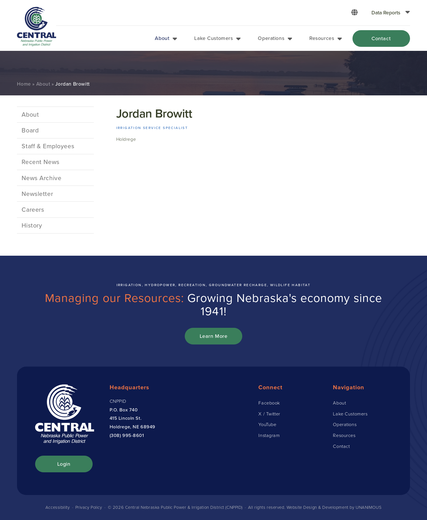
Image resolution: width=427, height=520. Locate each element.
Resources (321, 38)
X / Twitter (269, 413)
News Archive (41, 178)
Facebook (269, 402)
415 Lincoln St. (126, 418)
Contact (381, 38)
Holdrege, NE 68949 (132, 426)
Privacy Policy (88, 507)
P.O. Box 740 (124, 409)
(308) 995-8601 (127, 435)
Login (63, 463)
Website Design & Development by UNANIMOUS (334, 507)
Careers (33, 209)
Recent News (40, 161)
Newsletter (37, 193)
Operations (271, 38)
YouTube (267, 424)
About (162, 38)
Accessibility (57, 507)
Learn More (214, 336)
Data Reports (385, 12)
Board (30, 130)
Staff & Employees (48, 146)
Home (24, 83)
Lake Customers (213, 38)
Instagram (269, 435)
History (32, 225)
